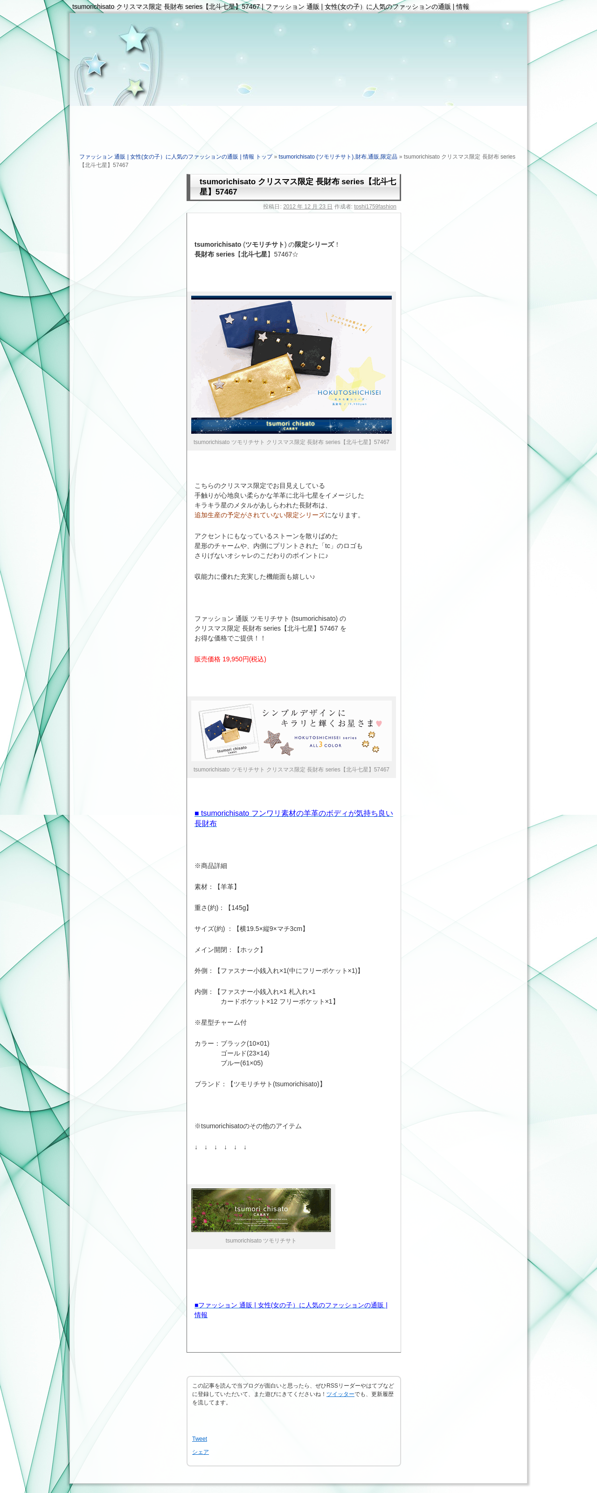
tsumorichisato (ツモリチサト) (316, 156)
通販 (373, 156)
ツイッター (340, 1394)
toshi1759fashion (375, 206)
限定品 (389, 156)
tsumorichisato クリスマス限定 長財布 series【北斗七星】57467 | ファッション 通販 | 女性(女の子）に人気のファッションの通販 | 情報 (270, 6)
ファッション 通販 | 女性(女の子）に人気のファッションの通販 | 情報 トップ (175, 156)
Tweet (199, 1439)
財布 (361, 156)
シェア (200, 1452)
